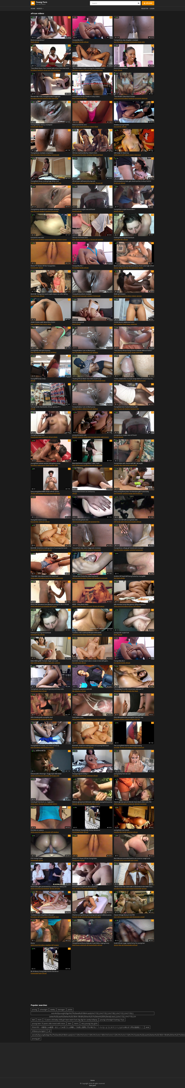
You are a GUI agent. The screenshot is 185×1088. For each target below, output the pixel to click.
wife (135, 465)
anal (42, 747)
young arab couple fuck (121, 633)
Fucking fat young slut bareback (124, 237)
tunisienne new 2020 (37, 237)
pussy (45, 324)
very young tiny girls (89, 1023)
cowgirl (97, 804)
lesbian (52, 465)
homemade (133, 42)
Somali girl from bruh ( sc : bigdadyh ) (42, 802)
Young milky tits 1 (77, 266)
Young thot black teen (38, 435)
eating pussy (105, 437)
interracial (53, 70)
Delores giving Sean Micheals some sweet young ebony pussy (92, 802)
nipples (140, 268)
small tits (86, 183)
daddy (52, 1009)
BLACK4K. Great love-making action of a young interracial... (49, 548)
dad (33, 1020)
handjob (97, 578)
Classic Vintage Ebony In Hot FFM (124, 915)
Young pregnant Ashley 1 (80, 774)
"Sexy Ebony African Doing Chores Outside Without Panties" (133, 350)
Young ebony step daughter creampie (126, 40)
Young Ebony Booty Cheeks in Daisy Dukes (86, 96)
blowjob (45, 183)
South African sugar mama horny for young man (129, 943)
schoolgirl (44, 1009)
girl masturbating (92, 945)
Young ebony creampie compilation (42, 153)
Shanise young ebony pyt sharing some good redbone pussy (92, 915)
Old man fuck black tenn (80, 237)
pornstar (117, 860)
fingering (47, 747)
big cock (39, 98)
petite (130, 691)
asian (49, 324)
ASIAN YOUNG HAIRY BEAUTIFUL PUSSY (43, 322)
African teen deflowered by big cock (83, 181)
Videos (40, 8)
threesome (136, 917)
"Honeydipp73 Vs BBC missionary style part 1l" (129, 689)
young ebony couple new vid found (83, 209)
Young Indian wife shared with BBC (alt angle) (128, 463)
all (49, 1031)
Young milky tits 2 (77, 40)
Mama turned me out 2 (79, 125)
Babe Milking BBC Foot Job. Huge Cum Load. (44, 661)
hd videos (120, 42)
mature (92, 127)
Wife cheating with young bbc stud (42, 717)
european (138, 98)
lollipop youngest (39, 1031)
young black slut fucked (121, 830)
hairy (41, 324)
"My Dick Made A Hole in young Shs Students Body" (88, 68)
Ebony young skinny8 (121, 68)
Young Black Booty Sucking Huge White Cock (45, 181)
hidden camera (57, 239)
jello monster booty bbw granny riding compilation (130, 604)
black (32, 42)
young (34, 1009)
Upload (148, 3)
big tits (82, 42)
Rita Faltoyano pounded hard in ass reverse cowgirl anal (132, 858)
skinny (55, 804)
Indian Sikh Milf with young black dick (125, 520)
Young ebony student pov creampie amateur (45, 209)
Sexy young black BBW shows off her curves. (45, 491)
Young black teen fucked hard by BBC (126, 407)
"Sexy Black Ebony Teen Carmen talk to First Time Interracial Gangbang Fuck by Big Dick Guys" (51, 68)
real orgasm (130, 888)
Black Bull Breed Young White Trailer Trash (85, 463)
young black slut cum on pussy (40, 350)
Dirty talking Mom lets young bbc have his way (128, 717)
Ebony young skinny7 (37, 40)
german (139, 296)
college (43, 352)
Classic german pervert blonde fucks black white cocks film (132, 802)
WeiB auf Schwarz (120, 294)
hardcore (40, 70)
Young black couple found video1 (124, 209)
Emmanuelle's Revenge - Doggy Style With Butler (46, 774)
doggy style (141, 42)
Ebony (33, 943)
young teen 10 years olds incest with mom (48, 1023)
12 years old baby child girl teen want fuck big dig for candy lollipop (70, 1020)
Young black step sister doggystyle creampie (86, 548)
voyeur (64, 239)
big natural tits (133, 268)
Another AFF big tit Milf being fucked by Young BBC (130, 576)
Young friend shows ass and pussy (83, 491)
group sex (47, 70)
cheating (133, 522)
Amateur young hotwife (121, 125)
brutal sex (117, 183)
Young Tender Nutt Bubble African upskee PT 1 (46, 407)
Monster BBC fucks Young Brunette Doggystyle (45, 96)
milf (123, 155)
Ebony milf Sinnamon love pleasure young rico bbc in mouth (50, 604)
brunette (92, 183)
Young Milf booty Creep (38, 379)
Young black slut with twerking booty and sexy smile (47, 689)
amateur (126, 42)
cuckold (131, 465)
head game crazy (77, 717)
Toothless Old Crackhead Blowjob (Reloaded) (86, 633)
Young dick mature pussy (39, 520)
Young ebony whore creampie (82, 294)
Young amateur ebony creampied (41, 125)
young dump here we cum (122, 774)
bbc (50, 98)
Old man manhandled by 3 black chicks (84, 153)
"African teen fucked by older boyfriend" (85, 576)
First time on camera (37, 830)
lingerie (135, 747)
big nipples (75, 42)
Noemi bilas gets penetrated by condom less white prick (48, 887)
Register (144, 8)
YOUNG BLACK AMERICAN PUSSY (124, 322)
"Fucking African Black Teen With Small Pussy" (87, 379)
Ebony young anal (78, 322)
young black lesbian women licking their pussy (45, 463)
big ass (116, 268)
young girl (36, 1038)
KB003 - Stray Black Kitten (80, 604)
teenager (84, 296)
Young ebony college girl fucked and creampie (128, 548)
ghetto (55, 437)
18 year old (87, 70)
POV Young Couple (37, 858)
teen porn (92, 1085)
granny (131, 155)
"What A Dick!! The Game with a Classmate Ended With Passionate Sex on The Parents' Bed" (134, 887)
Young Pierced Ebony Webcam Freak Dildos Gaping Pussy (90, 943)
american (79, 98)
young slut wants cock (79, 435)
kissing (74, 211)
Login (152, 8)
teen (115, 42)
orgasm (81, 70)
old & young (118, 98)
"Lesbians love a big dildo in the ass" (42, 915)
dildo (56, 465)
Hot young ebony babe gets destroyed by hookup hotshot (132, 181)
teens (76, 1023)
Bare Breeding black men (80, 520)
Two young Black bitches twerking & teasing (128, 745)
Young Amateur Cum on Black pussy (83, 350)
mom (80, 776)
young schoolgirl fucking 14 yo (112, 1020)
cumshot (48, 211)
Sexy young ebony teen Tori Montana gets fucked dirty (131, 491)
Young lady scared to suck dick (82, 689)
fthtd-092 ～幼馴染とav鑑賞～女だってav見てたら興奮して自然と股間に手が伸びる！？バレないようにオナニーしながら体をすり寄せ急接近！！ (87, 1027)
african (36, 42)
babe (58, 888)
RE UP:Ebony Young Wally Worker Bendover (86, 830)
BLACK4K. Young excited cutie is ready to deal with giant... (90, 661)
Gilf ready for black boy (121, 153)
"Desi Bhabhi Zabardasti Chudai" (124, 96)
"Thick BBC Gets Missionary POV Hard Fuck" (45, 576)
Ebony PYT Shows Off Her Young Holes (43, 266)
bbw (58, 493)
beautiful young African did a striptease (85, 887)
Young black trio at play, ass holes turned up (45, 745)
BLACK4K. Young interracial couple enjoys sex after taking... (49, 294)
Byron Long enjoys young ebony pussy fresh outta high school (134, 266)
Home (33, 8)
